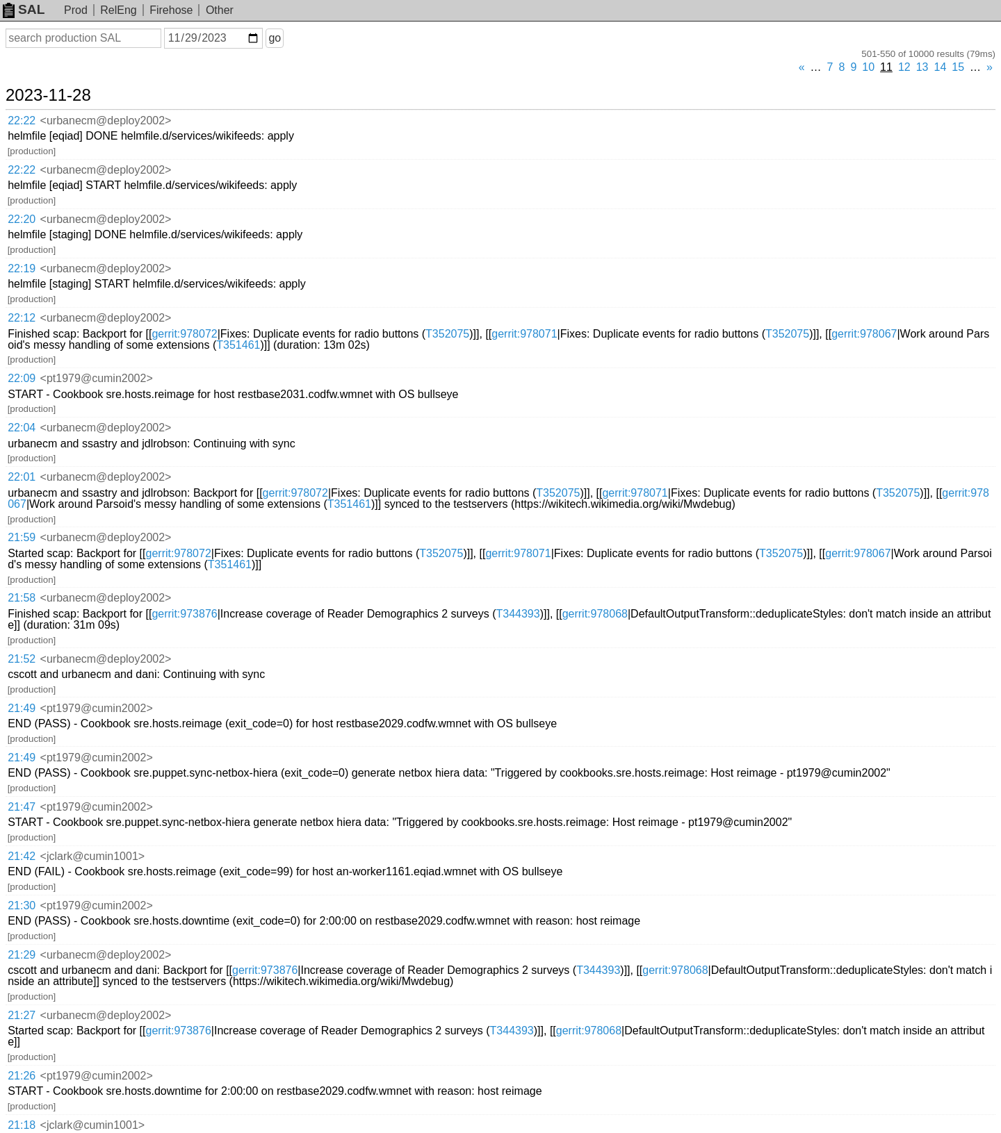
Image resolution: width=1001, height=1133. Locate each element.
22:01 (21, 477)
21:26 (21, 1076)
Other (220, 10)
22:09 (21, 378)
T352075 (447, 334)
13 (922, 67)
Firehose (171, 10)
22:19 (21, 268)
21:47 (21, 807)
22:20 (21, 219)
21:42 (21, 856)
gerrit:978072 (184, 334)
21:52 (21, 659)
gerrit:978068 (595, 614)
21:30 (21, 905)
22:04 (21, 427)
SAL (23, 9)
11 (886, 67)
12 (904, 67)
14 (940, 67)
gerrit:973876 (184, 614)
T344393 (517, 614)
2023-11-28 (48, 95)
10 (868, 67)
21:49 (21, 708)
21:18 (21, 1125)
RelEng (118, 10)
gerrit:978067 (864, 334)
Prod (76, 10)
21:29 (21, 955)
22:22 (21, 120)
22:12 (21, 318)
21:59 (21, 537)
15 (958, 67)
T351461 (238, 345)
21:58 (21, 598)
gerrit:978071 (524, 334)
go (274, 38)
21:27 (21, 1015)
